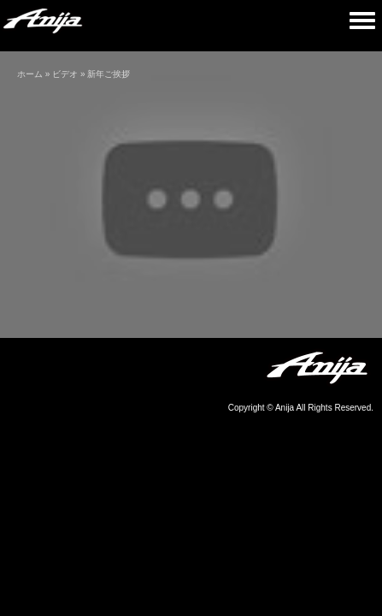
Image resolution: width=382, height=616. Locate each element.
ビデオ (65, 74)
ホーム (30, 74)
